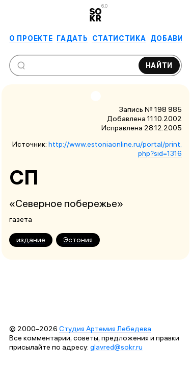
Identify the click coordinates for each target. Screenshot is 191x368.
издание (30, 239)
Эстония (78, 239)
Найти (159, 65)
